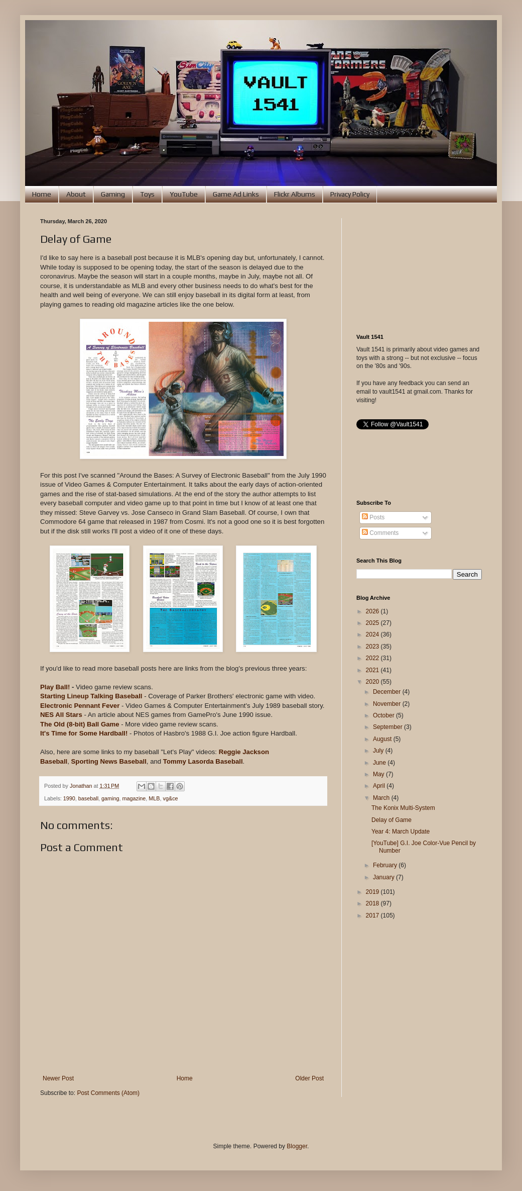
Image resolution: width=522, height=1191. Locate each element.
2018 (373, 903)
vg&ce (170, 798)
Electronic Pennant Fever (79, 705)
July (379, 750)
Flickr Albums (294, 194)
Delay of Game (391, 819)
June (380, 762)
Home (41, 194)
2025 (373, 622)
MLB (154, 798)
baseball (88, 798)
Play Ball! (55, 687)
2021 (373, 670)
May (379, 774)
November (388, 703)
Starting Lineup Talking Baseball (91, 696)
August (383, 739)
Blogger (297, 1146)
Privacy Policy (349, 194)
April (379, 785)
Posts (373, 517)
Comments (380, 532)
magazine (134, 798)
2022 (373, 658)
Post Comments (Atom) (108, 1092)
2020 (373, 681)
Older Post (309, 1078)
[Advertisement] (419, 268)
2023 (373, 646)
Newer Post (58, 1078)
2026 (373, 611)
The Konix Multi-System (403, 807)
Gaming (113, 194)
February (386, 865)
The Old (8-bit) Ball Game (79, 724)
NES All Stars (61, 714)
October (384, 715)
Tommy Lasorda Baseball (203, 761)
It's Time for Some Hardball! (83, 733)
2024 (373, 634)
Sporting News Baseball (109, 761)
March (382, 797)
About (76, 194)
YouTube (184, 194)
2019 (373, 891)
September (388, 726)
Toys (147, 194)
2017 (373, 915)
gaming (110, 798)
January (384, 877)
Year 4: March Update (400, 831)
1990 (69, 798)
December (388, 691)
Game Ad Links (236, 194)
